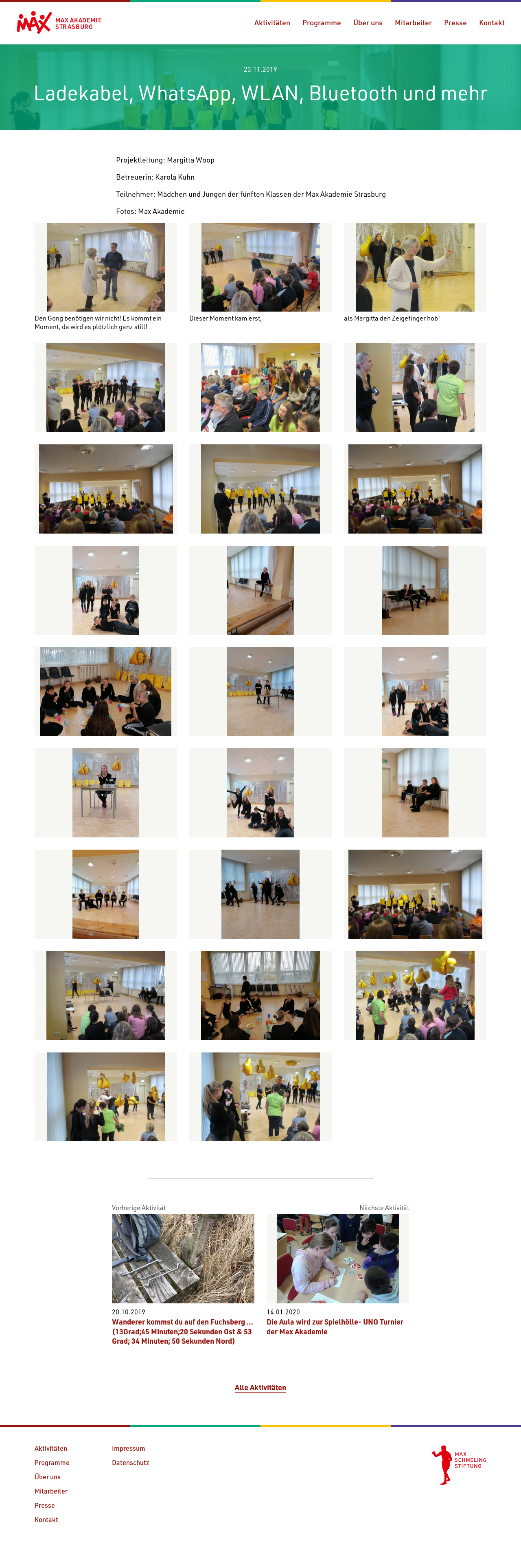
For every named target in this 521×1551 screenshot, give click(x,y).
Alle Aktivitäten (260, 1387)
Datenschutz (130, 1462)
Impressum (128, 1448)
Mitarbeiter (413, 22)
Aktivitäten (272, 22)
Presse (455, 22)
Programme (321, 22)
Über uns (368, 22)
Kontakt (492, 22)
